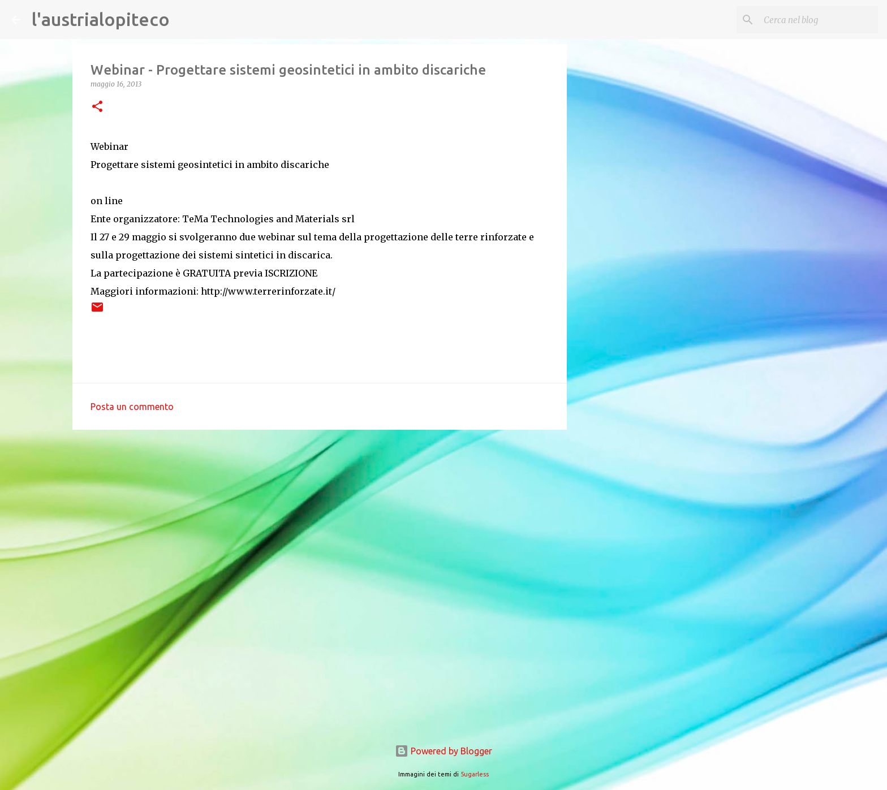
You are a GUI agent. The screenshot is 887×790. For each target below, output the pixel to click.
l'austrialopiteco (101, 19)
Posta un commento (132, 407)
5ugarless (474, 774)
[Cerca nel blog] (818, 19)
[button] (97, 107)
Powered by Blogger (443, 751)
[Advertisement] (319, 526)
